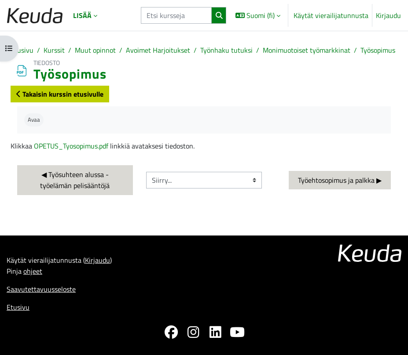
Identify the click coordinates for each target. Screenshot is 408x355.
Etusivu (22, 49)
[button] (258, 15)
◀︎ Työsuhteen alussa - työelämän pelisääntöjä (75, 180)
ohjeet (32, 270)
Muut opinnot (95, 49)
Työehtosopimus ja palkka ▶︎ (340, 179)
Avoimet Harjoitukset (158, 49)
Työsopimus (377, 49)
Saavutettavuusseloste (41, 288)
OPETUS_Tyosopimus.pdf (71, 145)
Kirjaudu (388, 15)
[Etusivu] (34, 15)
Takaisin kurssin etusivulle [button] (59, 93)
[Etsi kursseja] (176, 15)
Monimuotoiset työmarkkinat (306, 49)
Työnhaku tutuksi (226, 49)
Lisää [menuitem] (82, 15)
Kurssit (54, 49)
